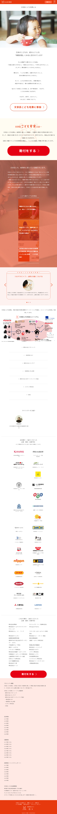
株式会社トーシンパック (35, 647)
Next (52, 285)
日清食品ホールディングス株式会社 (18, 654)
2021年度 (6, 727)
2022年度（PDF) (8, 753)
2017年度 (6, 719)
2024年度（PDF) (8, 757)
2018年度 (6, 721)
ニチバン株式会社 (34, 652)
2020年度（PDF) (8, 748)
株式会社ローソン (13, 665)
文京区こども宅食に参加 (27, 107)
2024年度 (6, 734)
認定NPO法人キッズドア (29, 363)
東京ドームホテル (13, 647)
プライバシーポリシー (36, 804)
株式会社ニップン (34, 654)
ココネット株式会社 (29, 386)
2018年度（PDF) (8, 744)
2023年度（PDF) (8, 755)
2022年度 (6, 729)
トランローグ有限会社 (14, 649)
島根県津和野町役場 (14, 638)
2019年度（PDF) (8, 746)
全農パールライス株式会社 (36, 640)
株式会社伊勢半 (13, 624)
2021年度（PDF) (8, 750)
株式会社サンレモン (14, 636)
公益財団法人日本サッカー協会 (17, 656)
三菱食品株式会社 (34, 663)
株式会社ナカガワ (34, 649)
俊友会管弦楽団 (33, 638)
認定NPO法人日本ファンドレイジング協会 (29, 379)
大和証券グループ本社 (14, 645)
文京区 (29, 394)
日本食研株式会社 (34, 656)
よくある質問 (19, 804)
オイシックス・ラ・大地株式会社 (38, 624)
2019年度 (6, 723)
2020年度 (6, 725)
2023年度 (6, 732)
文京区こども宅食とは (21, 803)
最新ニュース (30, 803)
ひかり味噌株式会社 (14, 661)
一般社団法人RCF (29, 355)
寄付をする (27, 151)
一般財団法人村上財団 (29, 371)
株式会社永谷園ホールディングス (17, 652)
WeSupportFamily (34, 626)
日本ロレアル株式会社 (14, 658)
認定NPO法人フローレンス (29, 347)
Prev (5, 285)
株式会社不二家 (13, 663)
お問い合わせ (26, 804)
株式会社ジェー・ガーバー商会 (37, 636)
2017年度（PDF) (8, 742)
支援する (37, 803)
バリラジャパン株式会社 (35, 658)
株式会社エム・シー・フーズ (16, 631)
